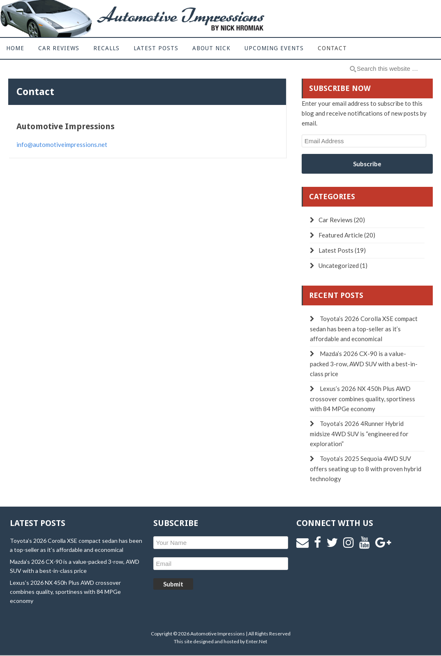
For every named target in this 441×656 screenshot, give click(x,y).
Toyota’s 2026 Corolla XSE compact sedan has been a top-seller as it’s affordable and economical (364, 328)
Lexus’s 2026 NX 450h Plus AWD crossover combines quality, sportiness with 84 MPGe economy (362, 398)
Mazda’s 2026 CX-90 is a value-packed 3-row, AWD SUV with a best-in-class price (364, 363)
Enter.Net (256, 641)
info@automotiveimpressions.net (61, 144)
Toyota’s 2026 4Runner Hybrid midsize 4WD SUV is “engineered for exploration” (359, 433)
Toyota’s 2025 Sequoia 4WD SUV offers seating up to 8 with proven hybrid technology (365, 468)
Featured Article (341, 235)
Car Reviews (336, 219)
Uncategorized (339, 265)
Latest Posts (336, 250)
